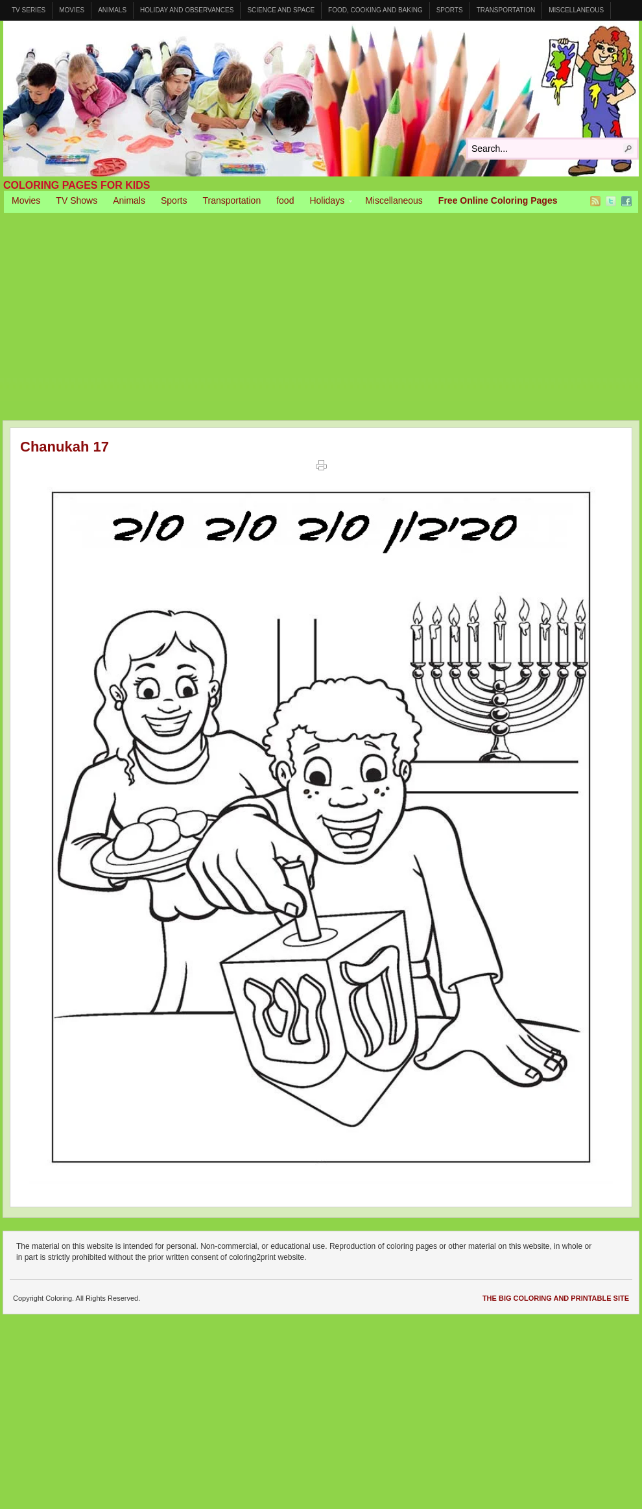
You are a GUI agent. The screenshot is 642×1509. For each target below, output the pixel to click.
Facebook (626, 201)
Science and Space (281, 10)
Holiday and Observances (186, 10)
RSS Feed (595, 201)
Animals (112, 10)
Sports (449, 10)
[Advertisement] (321, 310)
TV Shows (76, 200)
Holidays (327, 202)
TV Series (28, 10)
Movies (71, 10)
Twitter (611, 201)
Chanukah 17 (64, 447)
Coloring (321, 98)
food (285, 200)
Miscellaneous (576, 10)
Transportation (506, 10)
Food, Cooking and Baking (375, 10)
